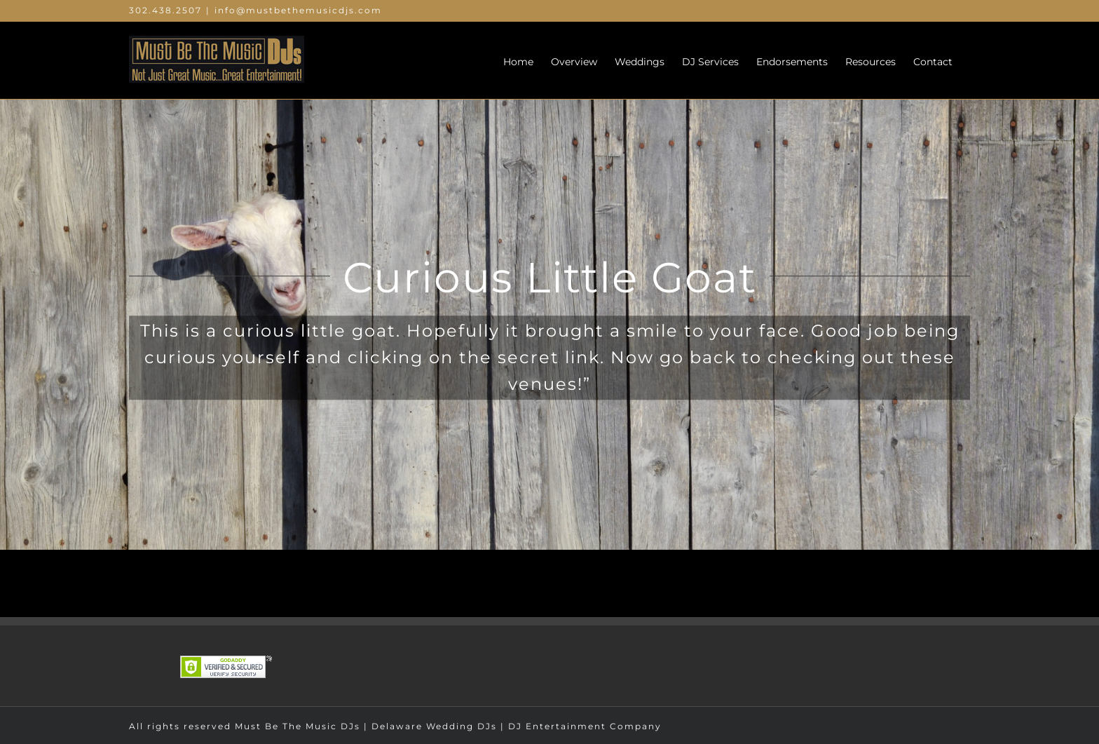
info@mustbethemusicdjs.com (298, 10)
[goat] (549, 275)
